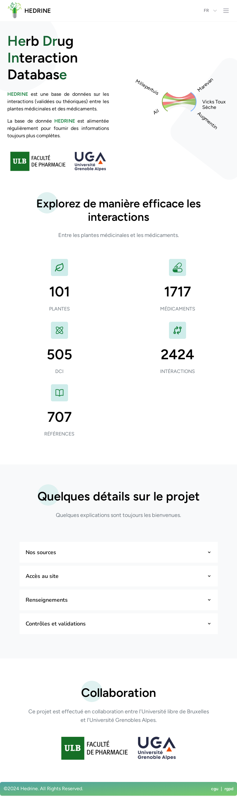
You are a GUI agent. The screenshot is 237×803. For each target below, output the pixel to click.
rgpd (228, 788)
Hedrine (29, 788)
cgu (214, 788)
